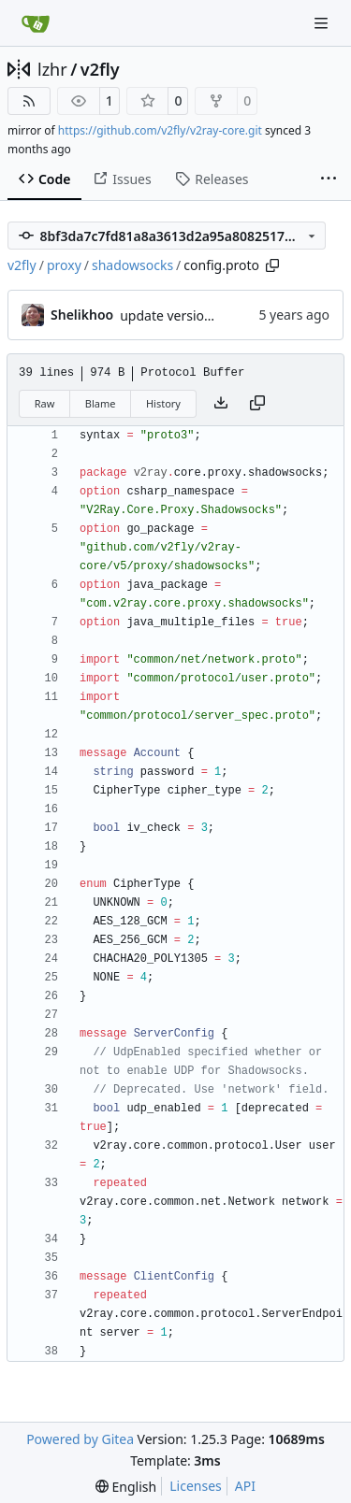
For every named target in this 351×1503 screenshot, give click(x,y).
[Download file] (221, 404)
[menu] (125, 1487)
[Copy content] (257, 404)
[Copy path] (272, 265)
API (245, 1486)
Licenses (195, 1486)
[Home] (35, 23)
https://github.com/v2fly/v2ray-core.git (160, 130)
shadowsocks (132, 265)
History (163, 403)
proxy (64, 265)
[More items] (329, 179)
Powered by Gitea (80, 1439)
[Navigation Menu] (323, 22)
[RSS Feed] (29, 101)
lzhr (52, 69)
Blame (100, 403)
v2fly (100, 69)
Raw (45, 403)
